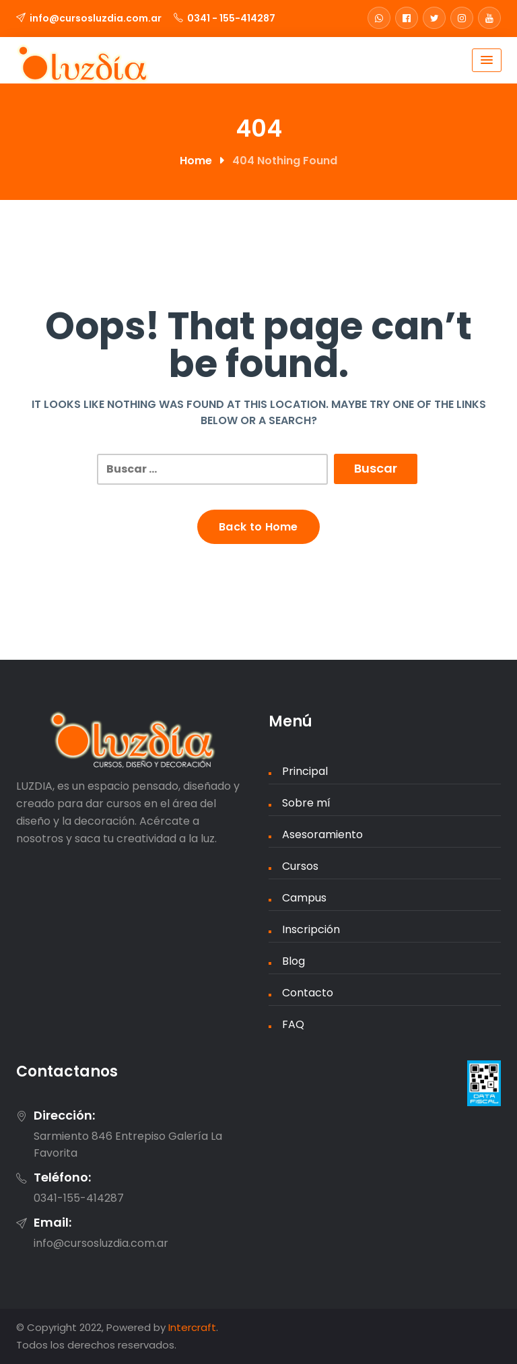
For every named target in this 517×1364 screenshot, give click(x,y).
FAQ (293, 1024)
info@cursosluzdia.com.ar (96, 18)
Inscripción (311, 929)
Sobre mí (306, 803)
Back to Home (258, 527)
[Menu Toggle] (487, 60)
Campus (304, 898)
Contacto (307, 992)
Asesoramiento (322, 834)
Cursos (300, 866)
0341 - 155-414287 (231, 18)
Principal (305, 771)
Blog (293, 961)
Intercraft (192, 1327)
